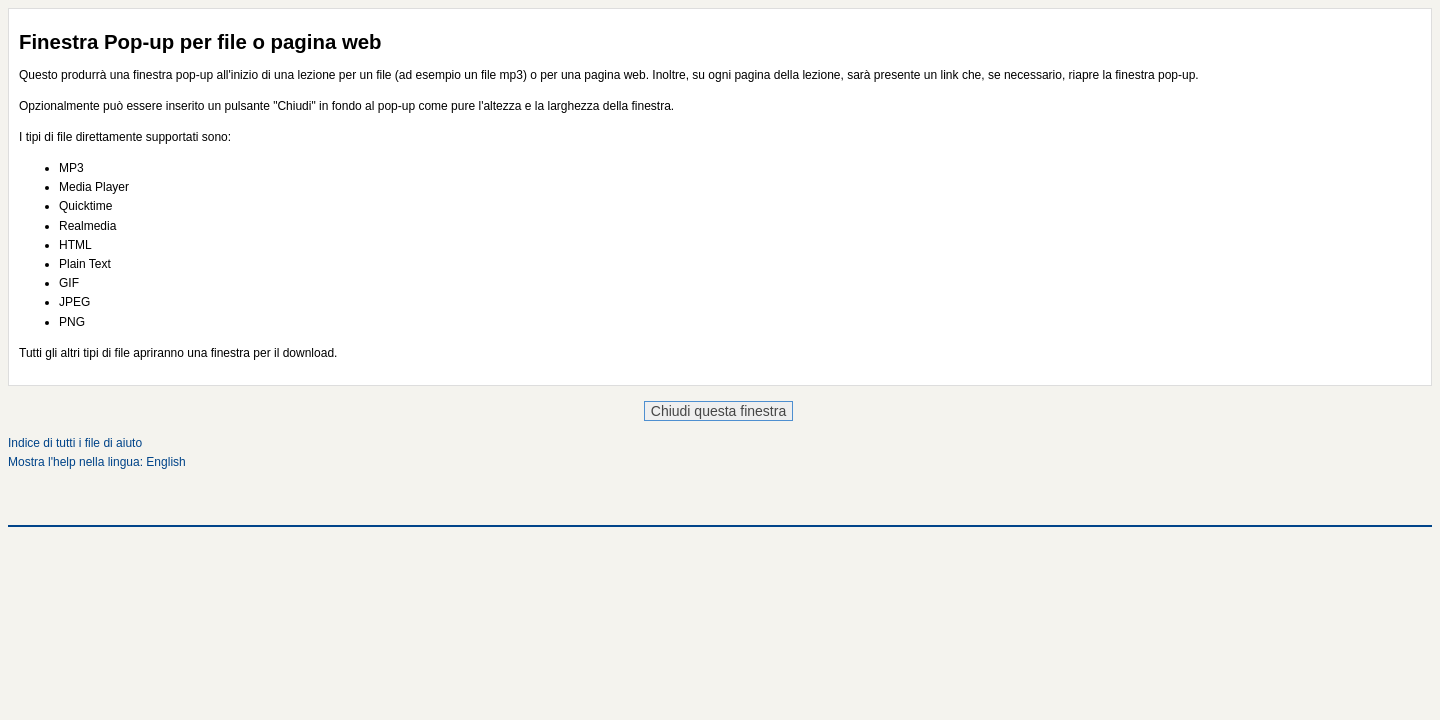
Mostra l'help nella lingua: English (97, 462)
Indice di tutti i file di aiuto (75, 443)
